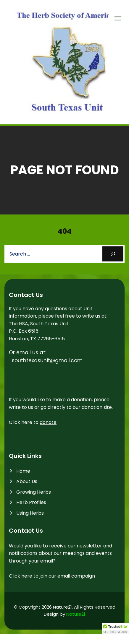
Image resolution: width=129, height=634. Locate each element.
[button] (115, 628)
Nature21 (75, 614)
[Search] (112, 253)
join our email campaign (66, 576)
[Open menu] (118, 18)
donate (48, 422)
